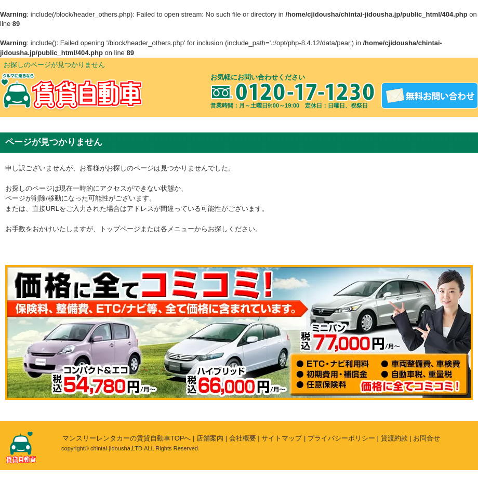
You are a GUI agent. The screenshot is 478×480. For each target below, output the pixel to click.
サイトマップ (281, 438)
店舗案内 (209, 438)
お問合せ (426, 438)
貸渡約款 (394, 438)
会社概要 (242, 438)
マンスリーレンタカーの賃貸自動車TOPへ (126, 438)
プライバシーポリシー (341, 438)
